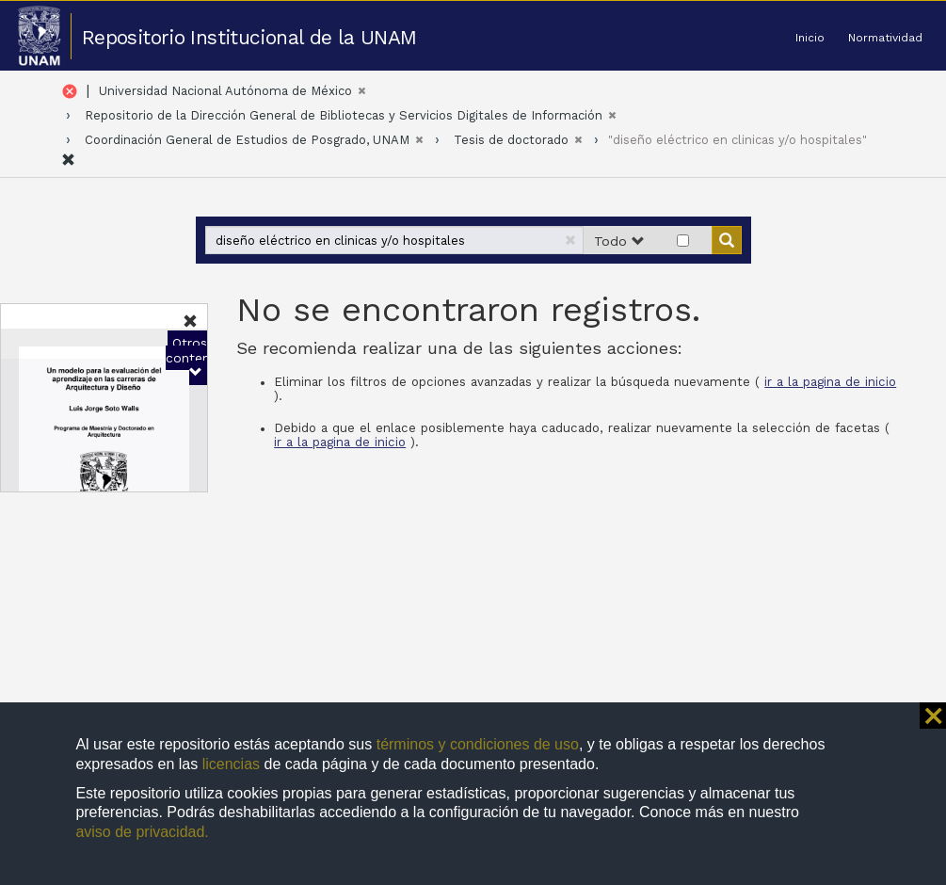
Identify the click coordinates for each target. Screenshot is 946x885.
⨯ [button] (933, 715)
